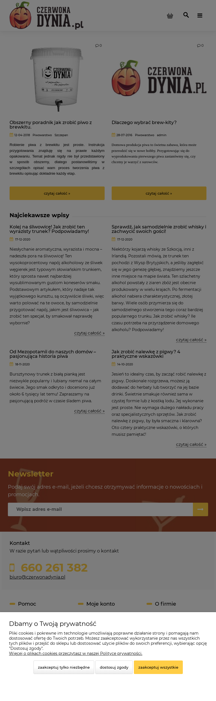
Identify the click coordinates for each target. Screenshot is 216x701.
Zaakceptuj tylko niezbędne (64, 667)
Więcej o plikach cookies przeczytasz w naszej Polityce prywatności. (75, 653)
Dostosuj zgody (114, 667)
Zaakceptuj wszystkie (158, 667)
